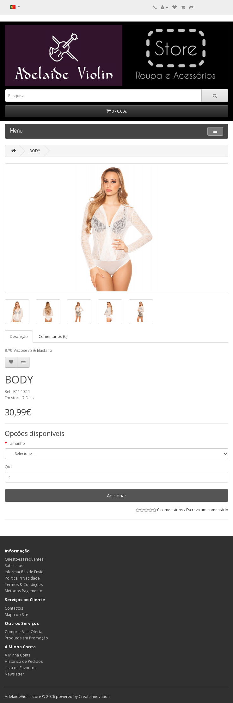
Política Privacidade (22, 578)
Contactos (14, 608)
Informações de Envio (24, 572)
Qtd (8, 467)
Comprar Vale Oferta (23, 631)
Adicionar (116, 495)
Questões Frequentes (24, 559)
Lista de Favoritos (20, 667)
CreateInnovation (94, 696)
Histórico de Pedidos (24, 661)
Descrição (19, 336)
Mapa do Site (16, 614)
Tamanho (16, 443)
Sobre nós (14, 565)
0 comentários (170, 510)
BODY (34, 150)
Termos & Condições (24, 584)
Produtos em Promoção (26, 638)
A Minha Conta (18, 655)
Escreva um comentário (207, 510)
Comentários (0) (53, 336)
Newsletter (14, 674)
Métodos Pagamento (23, 591)
